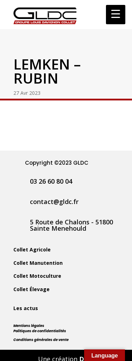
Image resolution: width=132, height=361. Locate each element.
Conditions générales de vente (41, 339)
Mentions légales (28, 325)
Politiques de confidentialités (39, 331)
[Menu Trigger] (115, 14)
